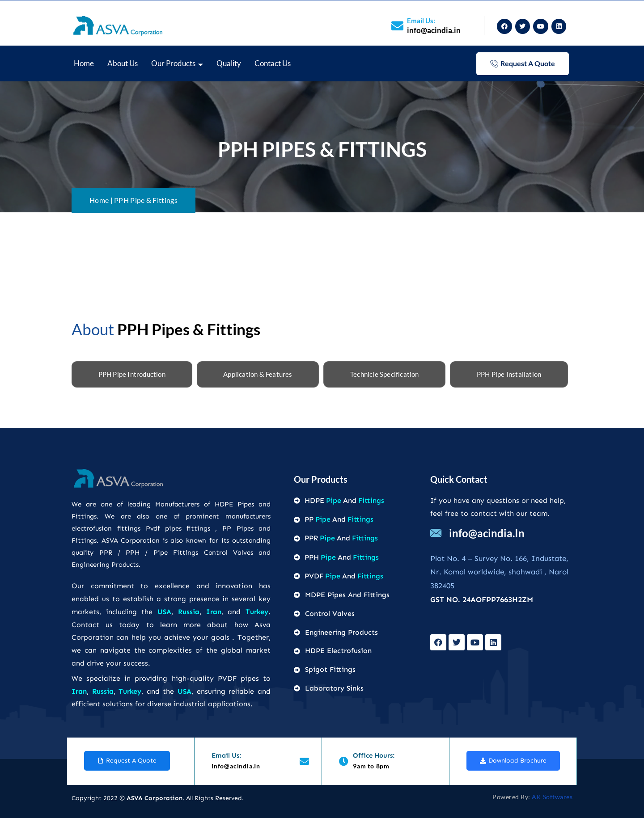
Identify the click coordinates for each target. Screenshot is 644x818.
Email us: (421, 21)
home (84, 63)
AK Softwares (552, 797)
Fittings (371, 500)
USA (164, 611)
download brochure (513, 760)
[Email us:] (397, 26)
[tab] (132, 374)
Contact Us (272, 63)
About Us (122, 63)
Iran (213, 611)
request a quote (522, 63)
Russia (188, 611)
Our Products (177, 64)
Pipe (333, 500)
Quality (228, 63)
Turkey (257, 611)
